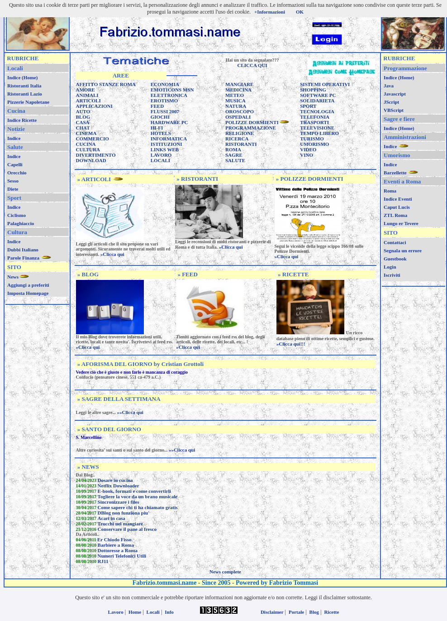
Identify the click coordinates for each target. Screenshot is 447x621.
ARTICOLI (88, 100)
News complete (225, 571)
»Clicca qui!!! (290, 344)
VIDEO (308, 149)
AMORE (85, 89)
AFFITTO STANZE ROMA (106, 84)
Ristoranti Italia (24, 85)
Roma (390, 190)
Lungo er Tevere (401, 223)
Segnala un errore (403, 250)
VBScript (394, 110)
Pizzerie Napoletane (28, 102)
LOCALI (160, 160)
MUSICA (235, 100)
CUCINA (86, 144)
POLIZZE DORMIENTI (252, 122)
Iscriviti (392, 275)
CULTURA (88, 149)
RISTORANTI (241, 144)
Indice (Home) (22, 77)
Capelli (15, 164)
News (13, 276)
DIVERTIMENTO (96, 155)
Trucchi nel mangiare (120, 523)
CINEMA (86, 133)
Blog (314, 612)
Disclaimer (272, 612)
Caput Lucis (397, 207)
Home (134, 612)
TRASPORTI (314, 122)
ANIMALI (87, 95)
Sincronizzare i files (118, 502)
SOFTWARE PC (318, 95)
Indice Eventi (398, 199)
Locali (153, 612)
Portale (296, 612)
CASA (83, 122)
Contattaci (395, 242)
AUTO (83, 111)
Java (389, 85)
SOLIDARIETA (317, 100)
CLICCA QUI (252, 65)
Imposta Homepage (27, 293)
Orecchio (17, 172)
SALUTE (235, 160)
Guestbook (395, 258)
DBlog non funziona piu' (124, 512)
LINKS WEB (165, 149)
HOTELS (161, 133)
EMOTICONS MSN (172, 89)
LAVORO (161, 155)
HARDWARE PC (169, 122)
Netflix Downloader (118, 485)
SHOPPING (313, 89)
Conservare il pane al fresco (127, 529)
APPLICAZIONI (94, 106)
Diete (12, 189)
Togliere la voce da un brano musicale (138, 496)
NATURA (235, 106)
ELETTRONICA (169, 95)
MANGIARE (239, 84)
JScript (391, 102)
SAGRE (234, 155)
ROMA (233, 149)
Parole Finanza (24, 257)
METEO (234, 95)
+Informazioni (269, 11)
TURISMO (312, 138)
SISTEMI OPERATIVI (325, 84)
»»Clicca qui (130, 412)
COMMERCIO (92, 138)
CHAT (83, 127)
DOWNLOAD (91, 160)
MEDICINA (238, 89)
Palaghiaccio (20, 223)
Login (390, 267)
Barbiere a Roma (116, 545)
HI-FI (157, 127)
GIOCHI (160, 117)
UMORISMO (314, 144)
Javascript (395, 93)
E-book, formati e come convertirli (134, 491)
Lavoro (116, 612)
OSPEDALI (238, 117)
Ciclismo (16, 215)
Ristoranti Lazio (24, 93)
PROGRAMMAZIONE (250, 127)
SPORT (308, 106)
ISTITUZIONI (166, 144)
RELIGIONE (239, 133)
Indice (13, 138)
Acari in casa (111, 518)
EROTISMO (164, 100)
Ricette (331, 612)
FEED (157, 106)
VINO (306, 155)
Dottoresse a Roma (118, 550)
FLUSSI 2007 (165, 111)
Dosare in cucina (115, 480)
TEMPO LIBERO (319, 133)
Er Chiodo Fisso (114, 539)
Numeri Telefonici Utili (122, 555)
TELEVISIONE (317, 127)
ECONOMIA (165, 84)
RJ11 (103, 561)
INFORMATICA (169, 138)
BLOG (83, 117)
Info (169, 612)
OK (300, 11)
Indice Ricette (22, 120)
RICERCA (236, 138)
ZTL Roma (395, 215)
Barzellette (396, 172)
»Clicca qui (112, 254)
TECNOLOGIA (317, 111)
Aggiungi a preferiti (28, 285)
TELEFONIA (314, 117)
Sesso (13, 180)
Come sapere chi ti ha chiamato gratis (138, 507)
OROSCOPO (239, 111)
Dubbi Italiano (22, 249)
